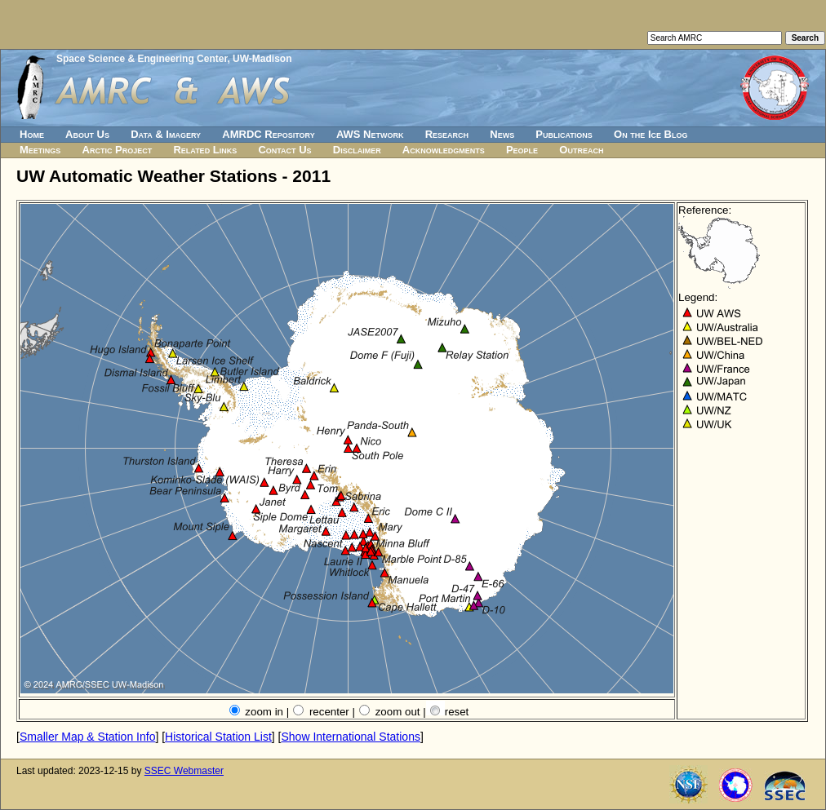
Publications (564, 134)
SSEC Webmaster (184, 771)
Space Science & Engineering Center (141, 58)
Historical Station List (218, 736)
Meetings (40, 150)
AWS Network (370, 134)
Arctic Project (117, 150)
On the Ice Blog (650, 134)
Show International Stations (350, 736)
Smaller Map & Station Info (88, 736)
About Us (87, 134)
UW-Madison (262, 58)
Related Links (205, 150)
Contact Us (284, 150)
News (502, 134)
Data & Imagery (166, 134)
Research (447, 134)
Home (32, 134)
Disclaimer (357, 150)
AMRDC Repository (268, 134)
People (522, 150)
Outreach (581, 150)
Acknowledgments (443, 150)
